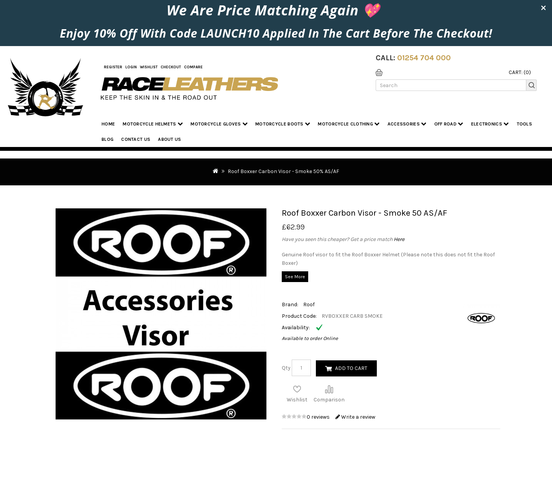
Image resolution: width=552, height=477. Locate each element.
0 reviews (319, 417)
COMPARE (193, 67)
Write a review (355, 417)
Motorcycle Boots (282, 124)
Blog (107, 139)
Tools (524, 124)
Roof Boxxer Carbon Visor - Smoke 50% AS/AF (283, 171)
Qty (286, 368)
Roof (309, 304)
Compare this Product (329, 389)
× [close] (543, 7)
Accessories (407, 124)
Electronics (490, 124)
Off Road (448, 124)
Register (113, 67)
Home (108, 124)
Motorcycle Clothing (349, 124)
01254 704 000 (424, 57)
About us (169, 139)
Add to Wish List (297, 389)
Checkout (171, 67)
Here (399, 239)
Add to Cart (351, 368)
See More (295, 276)
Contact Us (135, 139)
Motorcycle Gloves (219, 124)
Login (131, 67)
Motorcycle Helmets (153, 124)
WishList (149, 67)
